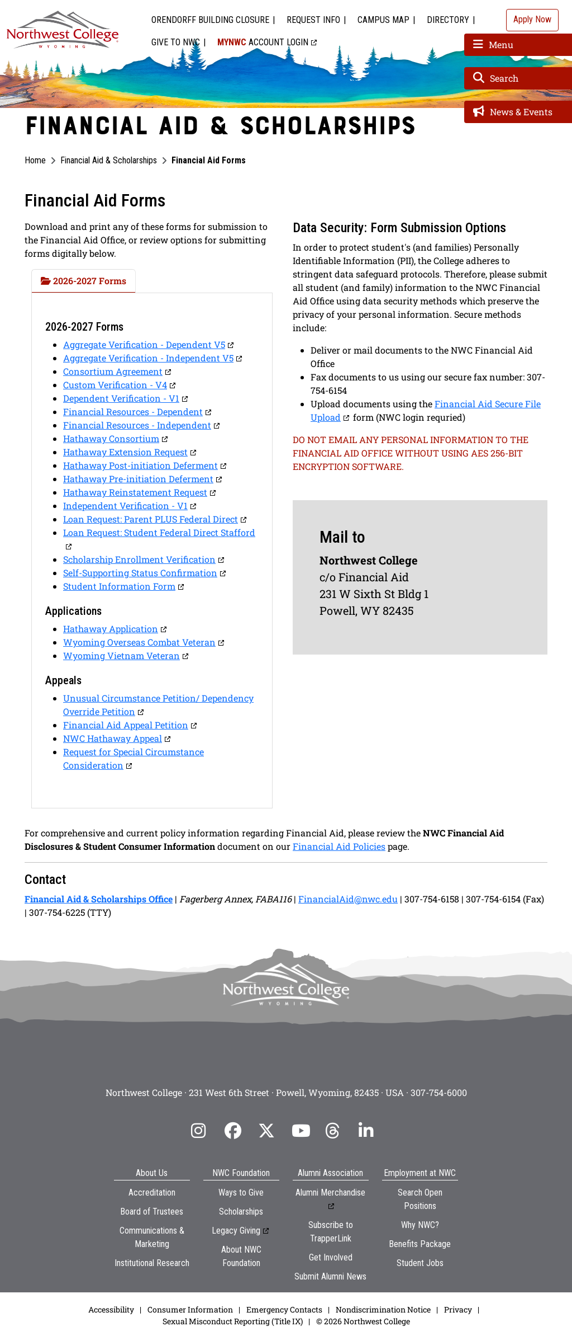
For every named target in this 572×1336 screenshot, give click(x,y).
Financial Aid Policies (339, 846)
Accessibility (111, 1309)
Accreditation (151, 1192)
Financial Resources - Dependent (133, 411)
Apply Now (532, 19)
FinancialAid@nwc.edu (348, 899)
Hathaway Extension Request (125, 452)
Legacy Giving (236, 1230)
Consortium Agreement (113, 371)
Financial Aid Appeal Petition (125, 725)
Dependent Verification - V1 (121, 398)
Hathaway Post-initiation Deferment (140, 465)
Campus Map (383, 20)
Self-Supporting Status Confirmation (140, 572)
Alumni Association (330, 1173)
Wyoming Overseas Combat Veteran (139, 642)
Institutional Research (152, 1263)
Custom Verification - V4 (115, 385)
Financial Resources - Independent (137, 425)
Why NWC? (420, 1225)
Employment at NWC (420, 1173)
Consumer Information (190, 1309)
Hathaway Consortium (111, 438)
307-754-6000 (439, 1092)
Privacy (458, 1309)
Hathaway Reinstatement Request (135, 492)
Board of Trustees (151, 1211)
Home (35, 160)
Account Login (262, 42)
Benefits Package (420, 1244)
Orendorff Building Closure (210, 20)
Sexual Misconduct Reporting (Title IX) (233, 1321)
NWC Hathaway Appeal (112, 738)
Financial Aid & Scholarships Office (99, 899)
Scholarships (241, 1211)
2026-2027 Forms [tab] (83, 280)
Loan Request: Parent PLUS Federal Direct (150, 519)
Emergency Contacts (284, 1309)
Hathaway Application (110, 628)
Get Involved (330, 1257)
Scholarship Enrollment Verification (139, 559)
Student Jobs (420, 1263)
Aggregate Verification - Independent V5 (148, 358)
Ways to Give (241, 1192)
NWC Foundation (241, 1173)
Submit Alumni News (330, 1276)
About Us (152, 1173)
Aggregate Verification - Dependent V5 (144, 344)
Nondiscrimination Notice (383, 1309)
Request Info (313, 20)
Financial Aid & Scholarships (108, 160)
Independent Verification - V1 (125, 505)
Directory (448, 20)
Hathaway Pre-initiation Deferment (138, 478)
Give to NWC (175, 42)
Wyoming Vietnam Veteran (121, 655)
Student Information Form (119, 586)
